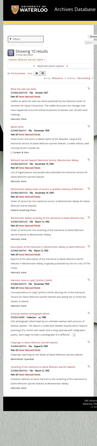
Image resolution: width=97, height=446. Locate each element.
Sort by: (47, 78)
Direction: (72, 78)
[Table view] (43, 73)
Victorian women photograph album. (30, 313)
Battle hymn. (17, 126)
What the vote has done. (24, 89)
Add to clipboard (88, 88)
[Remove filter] (44, 59)
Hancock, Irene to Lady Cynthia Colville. (32, 280)
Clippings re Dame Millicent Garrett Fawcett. (34, 342)
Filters (14, 39)
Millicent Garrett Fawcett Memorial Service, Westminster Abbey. (45, 160)
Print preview (16, 73)
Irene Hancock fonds (29, 96)
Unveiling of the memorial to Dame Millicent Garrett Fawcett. (43, 366)
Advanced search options (50, 66)
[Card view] (37, 73)
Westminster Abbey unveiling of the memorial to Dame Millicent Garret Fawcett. (54, 217)
